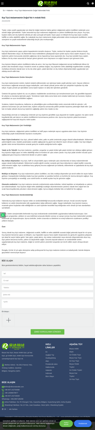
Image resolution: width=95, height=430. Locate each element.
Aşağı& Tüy (50, 355)
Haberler (10, 10)
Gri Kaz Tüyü (74, 361)
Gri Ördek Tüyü (75, 355)
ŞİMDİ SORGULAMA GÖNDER (47, 332)
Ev (4, 10)
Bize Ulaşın (50, 376)
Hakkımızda (50, 367)
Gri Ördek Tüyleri (75, 370)
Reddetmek (83, 423)
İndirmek (49, 373)
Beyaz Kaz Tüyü (75, 358)
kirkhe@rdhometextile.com (14, 387)
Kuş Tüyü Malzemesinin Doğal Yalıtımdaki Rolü (32, 10)
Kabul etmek (66, 423)
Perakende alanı (52, 364)
